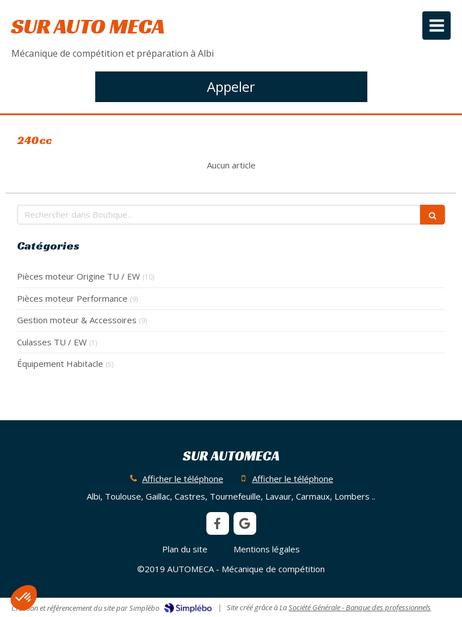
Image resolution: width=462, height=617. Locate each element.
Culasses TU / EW (52, 342)
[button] (23, 597)
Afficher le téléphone (182, 478)
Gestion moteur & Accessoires (77, 320)
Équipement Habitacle (60, 363)
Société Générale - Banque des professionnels (360, 607)
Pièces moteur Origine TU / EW (78, 276)
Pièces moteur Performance (72, 298)
